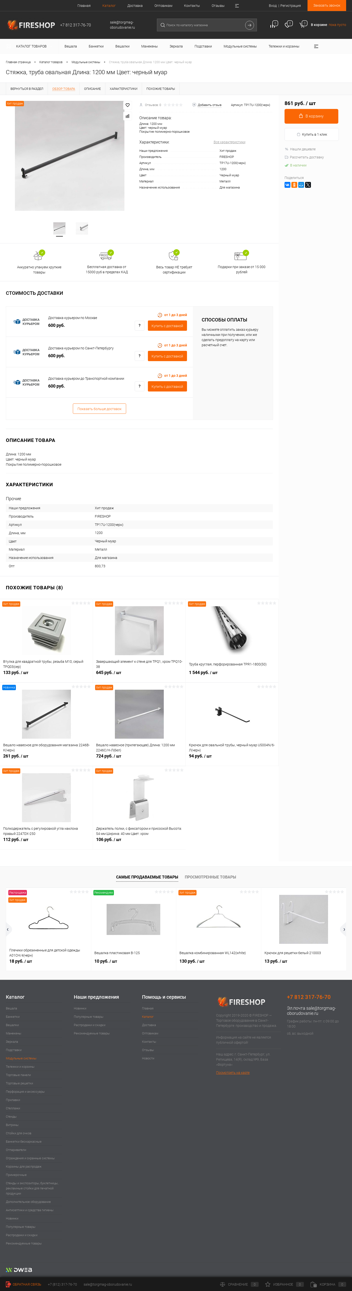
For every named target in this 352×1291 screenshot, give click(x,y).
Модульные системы (21, 1059)
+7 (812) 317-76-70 (62, 1284)
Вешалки (12, 1025)
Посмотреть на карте (233, 1073)
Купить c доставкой (167, 326)
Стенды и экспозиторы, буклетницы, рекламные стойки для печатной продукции (32, 1189)
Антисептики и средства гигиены (30, 1210)
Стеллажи (13, 1109)
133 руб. (46, 675)
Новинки (12, 1219)
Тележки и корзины (20, 1067)
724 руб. (139, 759)
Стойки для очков (18, 1134)
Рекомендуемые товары (24, 1244)
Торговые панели (18, 1075)
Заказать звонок (326, 5)
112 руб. (46, 842)
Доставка (135, 6)
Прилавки (13, 1100)
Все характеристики (229, 142)
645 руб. (139, 675)
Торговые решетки (19, 1084)
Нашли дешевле (300, 149)
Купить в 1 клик (312, 134)
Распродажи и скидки (21, 1235)
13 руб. (275, 961)
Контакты (192, 6)
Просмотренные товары (210, 877)
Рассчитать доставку (304, 157)
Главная (84, 6)
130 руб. (192, 961)
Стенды (11, 1117)
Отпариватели (16, 1150)
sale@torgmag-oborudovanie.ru (311, 1011)
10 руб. (105, 961)
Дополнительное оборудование (28, 1202)
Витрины (12, 1125)
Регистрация (290, 6)
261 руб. (46, 759)
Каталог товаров (30, 46)
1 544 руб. (232, 675)
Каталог (109, 6)
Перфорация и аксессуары (25, 1092)
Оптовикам (163, 6)
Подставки (14, 1050)
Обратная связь (23, 1284)
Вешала (11, 1009)
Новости (148, 1059)
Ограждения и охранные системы (30, 1159)
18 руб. (20, 961)
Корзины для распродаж (24, 1167)
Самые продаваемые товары (147, 877)
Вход (273, 6)
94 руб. (232, 759)
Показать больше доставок (99, 409)
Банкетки (13, 1017)
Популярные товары (20, 1227)
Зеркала (12, 1042)
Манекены (13, 1034)
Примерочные (16, 1175)
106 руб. (139, 842)
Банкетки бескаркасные (24, 1142)
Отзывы (218, 6)
